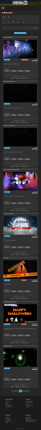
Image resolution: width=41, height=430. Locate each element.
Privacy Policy (9, 421)
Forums (27, 406)
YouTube (28, 418)
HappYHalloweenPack (10, 302)
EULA (7, 422)
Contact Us (8, 418)
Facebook (28, 417)
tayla (37, 59)
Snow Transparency (9, 81)
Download (8, 401)
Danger (6, 257)
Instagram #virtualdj (31, 419)
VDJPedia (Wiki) (29, 405)
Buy (6, 402)
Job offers (8, 419)
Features (7, 404)
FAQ (27, 404)
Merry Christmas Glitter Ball (11, 169)
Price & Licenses (9, 405)
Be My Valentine (8, 37)
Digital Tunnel (7, 346)
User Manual (29, 402)
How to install (26, 78)
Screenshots (8, 406)
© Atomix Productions (20, 428)
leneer (36, 367)
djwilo (36, 279)
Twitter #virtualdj (30, 421)
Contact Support (29, 401)
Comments (19, 78)
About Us (8, 417)
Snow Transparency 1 (9, 125)
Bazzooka (35, 323)
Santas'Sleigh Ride (9, 213)
